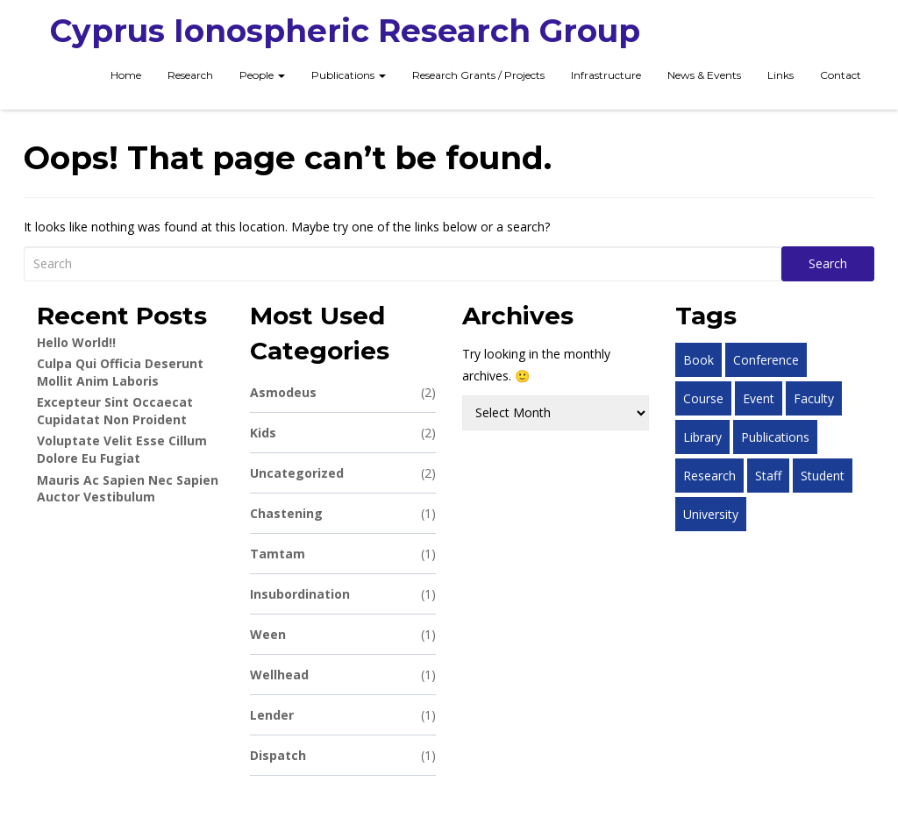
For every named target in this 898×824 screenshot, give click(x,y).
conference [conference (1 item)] (766, 360)
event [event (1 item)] (758, 398)
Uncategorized (343, 473)
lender (343, 715)
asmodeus (343, 392)
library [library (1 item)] (702, 437)
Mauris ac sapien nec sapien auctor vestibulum (127, 489)
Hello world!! (76, 342)
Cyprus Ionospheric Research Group (345, 30)
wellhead (343, 674)
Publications (348, 75)
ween (343, 634)
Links (780, 75)
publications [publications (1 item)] (775, 437)
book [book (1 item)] (698, 360)
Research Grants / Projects (478, 75)
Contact (840, 75)
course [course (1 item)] (703, 398)
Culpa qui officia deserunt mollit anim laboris (120, 372)
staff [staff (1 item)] (768, 475)
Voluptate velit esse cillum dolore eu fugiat (122, 449)
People (262, 75)
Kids (343, 433)
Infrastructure (606, 75)
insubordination (343, 594)
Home (125, 75)
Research (190, 75)
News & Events (704, 75)
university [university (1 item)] (710, 514)
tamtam (343, 554)
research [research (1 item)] (709, 475)
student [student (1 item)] (823, 475)
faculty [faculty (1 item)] (814, 398)
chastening (343, 513)
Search (828, 263)
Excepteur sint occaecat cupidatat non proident (115, 411)
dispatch (343, 755)
